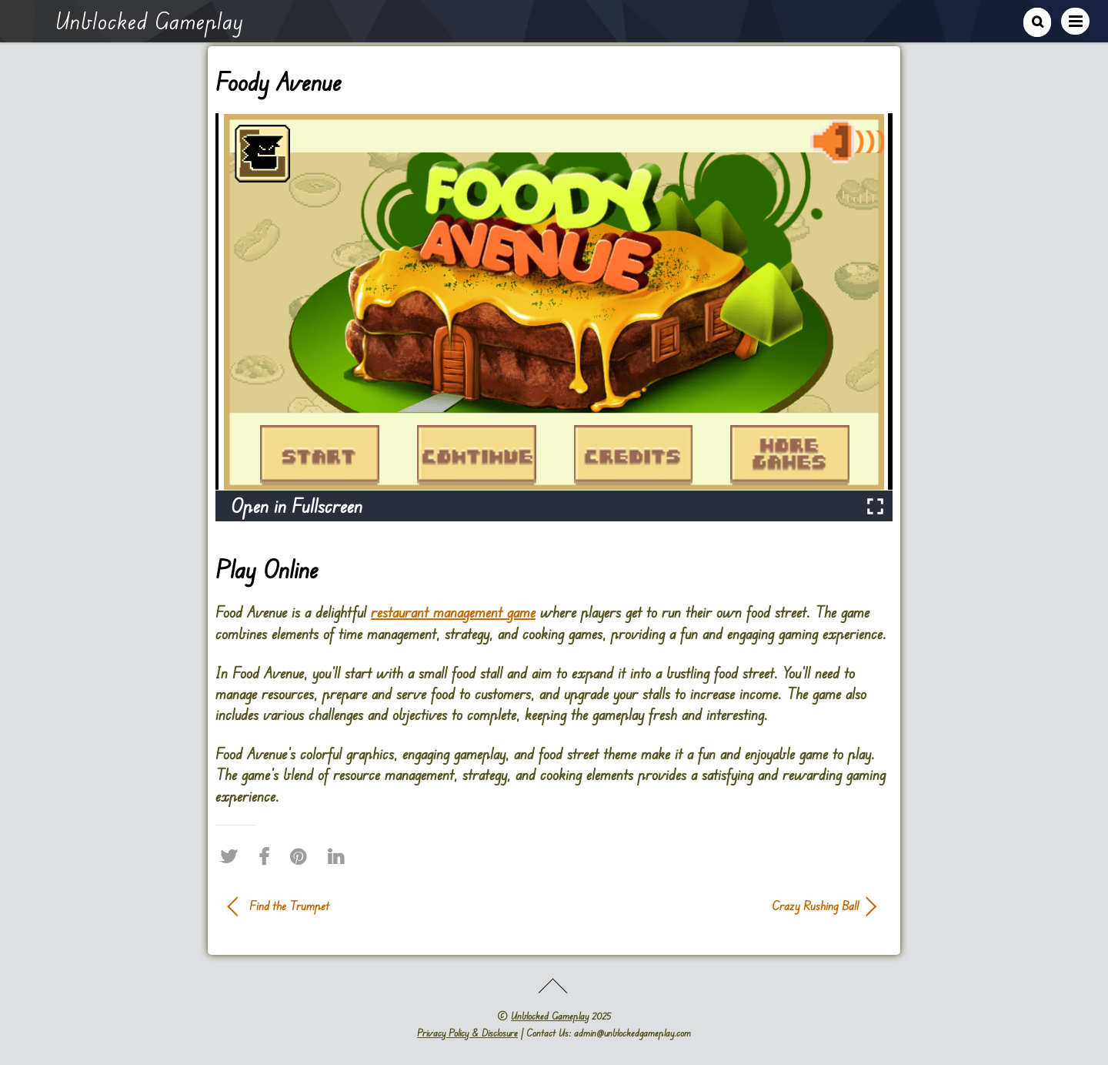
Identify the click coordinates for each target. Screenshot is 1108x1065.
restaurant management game (453, 611)
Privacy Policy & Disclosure (467, 1032)
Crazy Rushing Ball (715, 905)
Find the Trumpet (289, 905)
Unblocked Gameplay (550, 1016)
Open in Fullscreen (296, 505)
